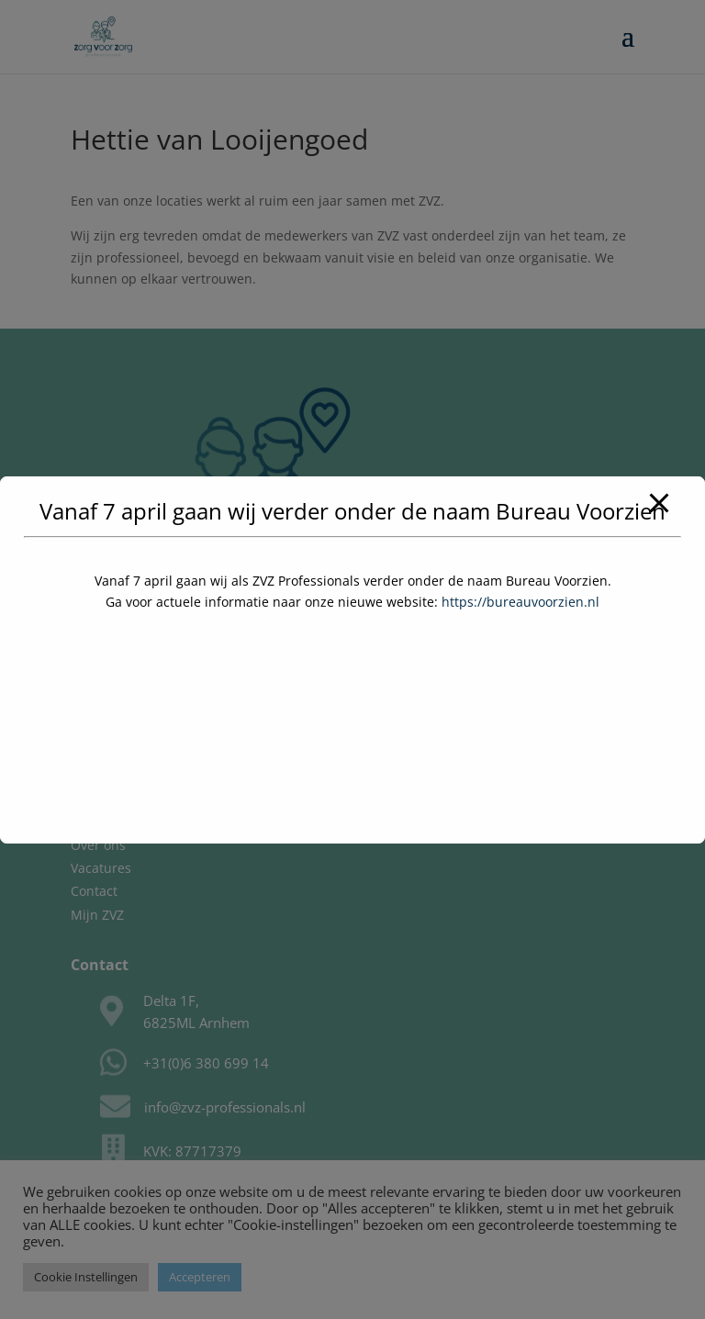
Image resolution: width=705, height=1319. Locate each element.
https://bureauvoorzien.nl (520, 601)
